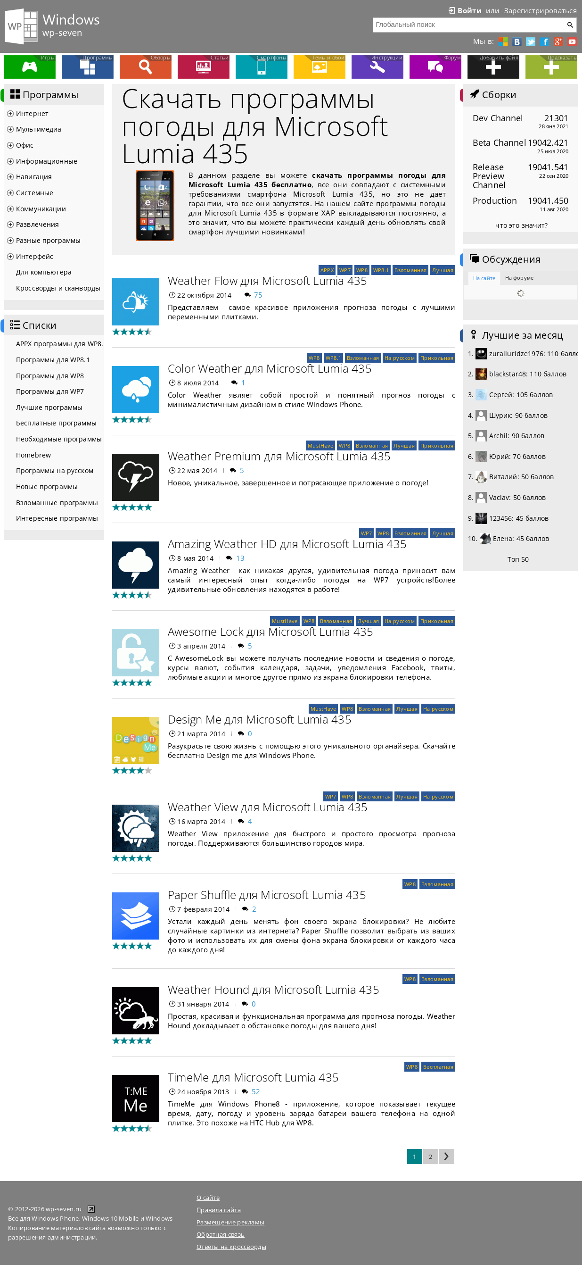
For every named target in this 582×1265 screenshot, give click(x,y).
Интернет (32, 113)
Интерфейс (34, 256)
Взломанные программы (57, 502)
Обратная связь (221, 1234)
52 (256, 1091)
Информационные (46, 161)
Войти (464, 10)
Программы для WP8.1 (53, 359)
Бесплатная (438, 1066)
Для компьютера (44, 271)
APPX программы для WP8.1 (60, 343)
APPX (327, 270)
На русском (400, 357)
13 (240, 558)
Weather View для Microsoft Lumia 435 (268, 807)
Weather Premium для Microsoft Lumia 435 (279, 456)
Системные (34, 192)
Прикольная (436, 357)
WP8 (362, 270)
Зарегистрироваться (540, 10)
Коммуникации (41, 208)
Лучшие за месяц (515, 335)
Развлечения (37, 224)
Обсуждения (504, 259)
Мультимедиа (39, 129)
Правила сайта (219, 1210)
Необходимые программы (59, 438)
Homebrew (33, 454)
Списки (32, 325)
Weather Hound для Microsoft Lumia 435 (273, 989)
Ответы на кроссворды (231, 1246)
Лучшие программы (49, 407)
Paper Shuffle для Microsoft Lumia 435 (267, 894)
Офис (25, 145)
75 (258, 295)
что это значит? (521, 225)
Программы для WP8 (50, 375)
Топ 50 (518, 559)
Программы (43, 95)
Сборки (492, 95)
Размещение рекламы (230, 1222)
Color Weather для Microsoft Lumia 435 (270, 368)
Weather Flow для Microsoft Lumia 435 (268, 280)
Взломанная (410, 270)
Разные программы (48, 240)
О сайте (208, 1197)
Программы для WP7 (50, 391)
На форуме (519, 277)
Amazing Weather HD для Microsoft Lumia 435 (287, 543)
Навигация (34, 176)
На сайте (484, 278)
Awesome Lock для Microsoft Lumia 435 (271, 631)
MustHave (320, 445)
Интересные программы (57, 518)
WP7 (345, 270)
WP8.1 (381, 270)
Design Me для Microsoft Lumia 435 (260, 719)
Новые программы (47, 486)
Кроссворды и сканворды (58, 287)
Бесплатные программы (56, 422)
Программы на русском (54, 470)
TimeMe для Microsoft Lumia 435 (253, 1077)
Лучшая (442, 270)
